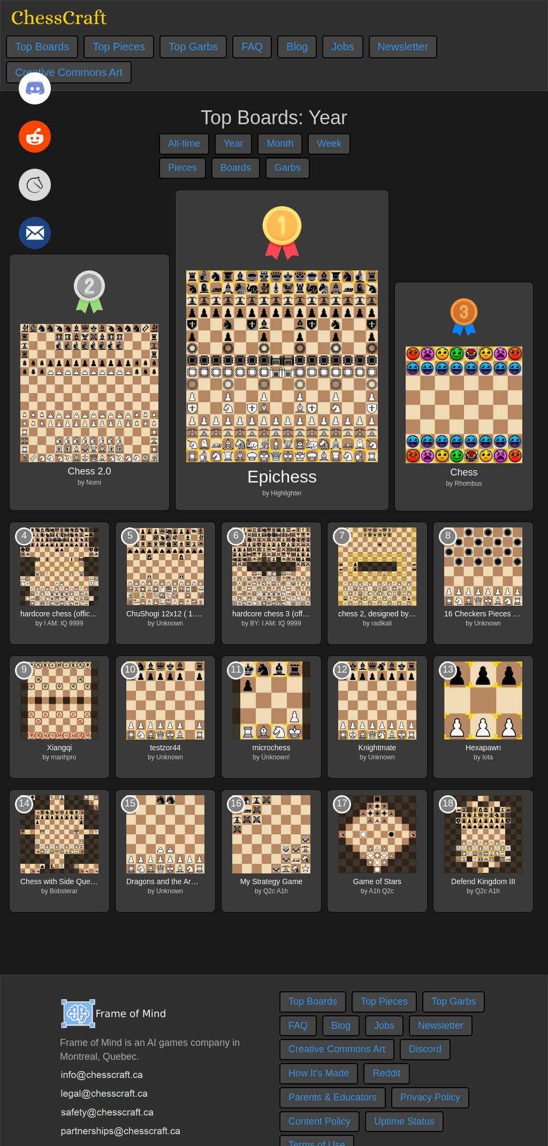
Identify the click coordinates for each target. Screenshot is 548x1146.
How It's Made (318, 1073)
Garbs (288, 167)
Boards (235, 167)
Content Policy (319, 1121)
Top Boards (42, 46)
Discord (425, 1049)
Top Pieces (119, 46)
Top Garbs (193, 46)
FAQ (252, 46)
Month (280, 143)
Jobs (342, 46)
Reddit (386, 1073)
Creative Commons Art (336, 1049)
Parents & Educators (332, 1097)
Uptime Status (404, 1121)
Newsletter (403, 46)
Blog (297, 46)
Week (329, 143)
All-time (184, 143)
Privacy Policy (430, 1097)
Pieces (182, 167)
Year (233, 143)
